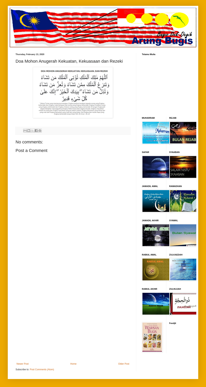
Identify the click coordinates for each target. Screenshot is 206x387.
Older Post (123, 363)
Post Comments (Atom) (42, 369)
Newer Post (23, 363)
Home (73, 363)
